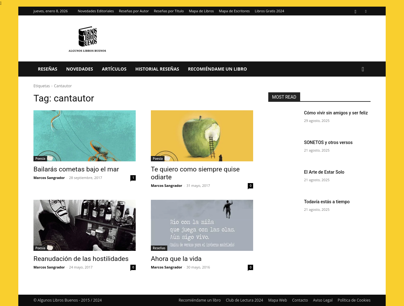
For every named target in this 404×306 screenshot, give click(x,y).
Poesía (40, 158)
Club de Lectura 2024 (244, 300)
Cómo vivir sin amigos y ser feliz (336, 112)
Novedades (79, 69)
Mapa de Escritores (234, 11)
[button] (363, 69)
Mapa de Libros (201, 11)
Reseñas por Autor (134, 11)
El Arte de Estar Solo (324, 172)
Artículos (114, 69)
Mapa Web (277, 300)
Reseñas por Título (169, 11)
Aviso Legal (323, 300)
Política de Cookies (354, 300)
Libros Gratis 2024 (269, 11)
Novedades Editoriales (96, 11)
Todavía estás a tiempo (327, 201)
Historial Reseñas (157, 69)
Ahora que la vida (176, 259)
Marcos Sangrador (49, 177)
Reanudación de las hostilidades (80, 259)
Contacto (300, 300)
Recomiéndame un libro (217, 69)
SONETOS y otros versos (328, 142)
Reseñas (47, 69)
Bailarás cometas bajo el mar (76, 169)
